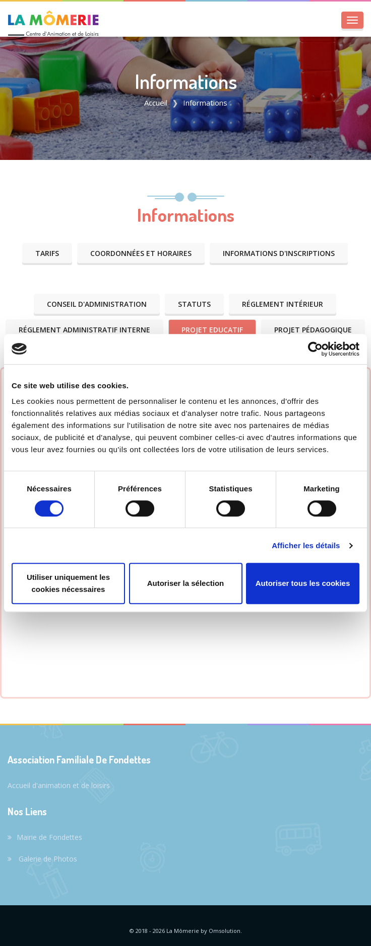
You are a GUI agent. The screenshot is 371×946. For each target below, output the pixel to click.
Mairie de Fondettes (45, 837)
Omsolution (224, 930)
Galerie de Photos (42, 859)
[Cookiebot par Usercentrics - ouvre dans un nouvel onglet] (315, 349)
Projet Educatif (212, 329)
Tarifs (47, 253)
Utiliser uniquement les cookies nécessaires (68, 583)
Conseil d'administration (97, 304)
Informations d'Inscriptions (279, 253)
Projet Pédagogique (313, 329)
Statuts (194, 304)
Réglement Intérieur (282, 304)
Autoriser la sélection (185, 583)
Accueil (155, 103)
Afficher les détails (306, 545)
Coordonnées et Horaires (141, 253)
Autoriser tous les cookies (303, 583)
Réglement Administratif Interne (84, 329)
